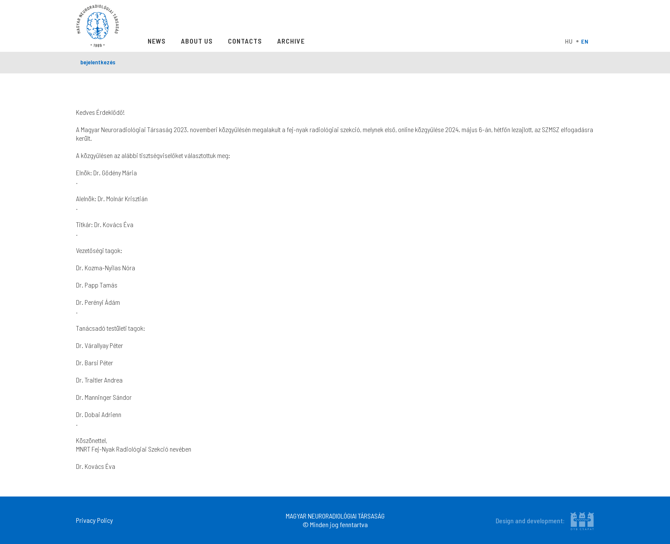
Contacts (245, 41)
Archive (291, 41)
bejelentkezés (97, 62)
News (157, 41)
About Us (197, 41)
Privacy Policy (94, 520)
